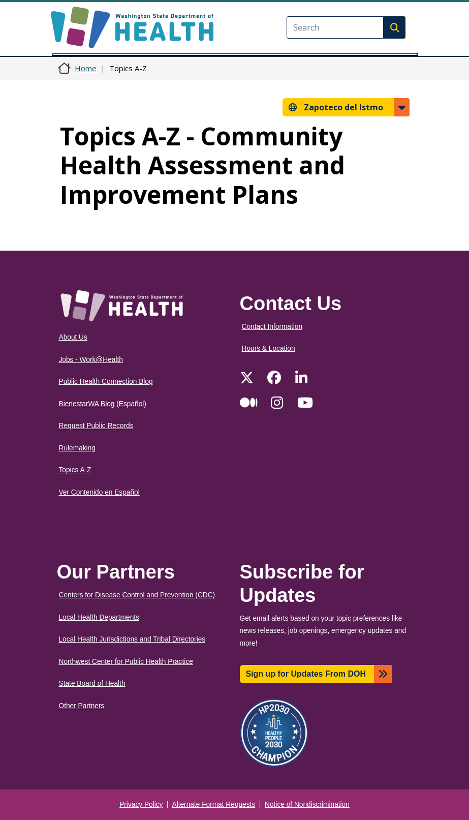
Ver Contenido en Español (99, 492)
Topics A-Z (75, 470)
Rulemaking (77, 448)
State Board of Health (92, 683)
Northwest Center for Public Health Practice (126, 661)
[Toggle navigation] (235, 54)
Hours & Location (268, 348)
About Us (73, 337)
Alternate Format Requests (214, 804)
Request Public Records (96, 426)
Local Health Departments (99, 617)
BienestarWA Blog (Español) (102, 404)
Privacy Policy (141, 804)
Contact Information (272, 326)
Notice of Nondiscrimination (307, 804)
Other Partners (82, 706)
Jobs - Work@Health (91, 359)
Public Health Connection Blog (106, 381)
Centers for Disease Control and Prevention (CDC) (137, 595)
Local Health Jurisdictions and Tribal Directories (132, 639)
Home (86, 68)
